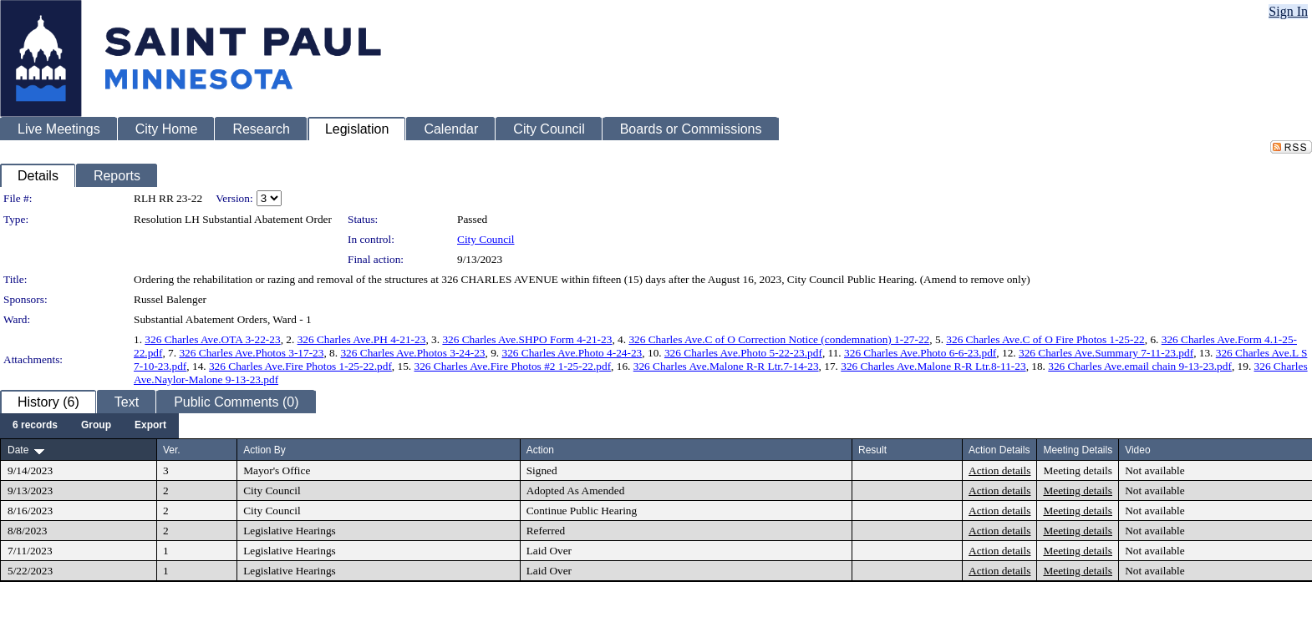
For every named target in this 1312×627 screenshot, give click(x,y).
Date (18, 450)
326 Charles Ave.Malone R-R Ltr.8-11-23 (933, 366)
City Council (486, 239)
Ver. (172, 450)
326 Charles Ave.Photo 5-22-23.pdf (743, 352)
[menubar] (89, 425)
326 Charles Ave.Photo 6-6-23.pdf (920, 352)
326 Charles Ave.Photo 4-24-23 (571, 352)
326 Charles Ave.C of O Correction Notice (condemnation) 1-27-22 (778, 339)
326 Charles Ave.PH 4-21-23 (361, 339)
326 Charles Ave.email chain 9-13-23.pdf (1140, 366)
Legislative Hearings (289, 530)
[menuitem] (35, 425)
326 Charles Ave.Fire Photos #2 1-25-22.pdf (513, 366)
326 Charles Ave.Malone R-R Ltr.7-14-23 (726, 366)
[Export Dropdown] (150, 426)
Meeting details (1077, 470)
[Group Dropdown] (96, 426)
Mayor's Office (276, 470)
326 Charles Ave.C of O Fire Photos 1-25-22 (1045, 339)
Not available (1154, 470)
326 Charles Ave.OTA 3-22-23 (212, 339)
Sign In (1288, 11)
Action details (999, 470)
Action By (264, 450)
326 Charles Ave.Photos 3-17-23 (251, 352)
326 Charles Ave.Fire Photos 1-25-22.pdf (300, 366)
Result (872, 450)
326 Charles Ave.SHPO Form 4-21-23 (527, 339)
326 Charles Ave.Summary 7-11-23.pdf (1106, 352)
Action (540, 450)
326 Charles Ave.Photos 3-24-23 (412, 352)
